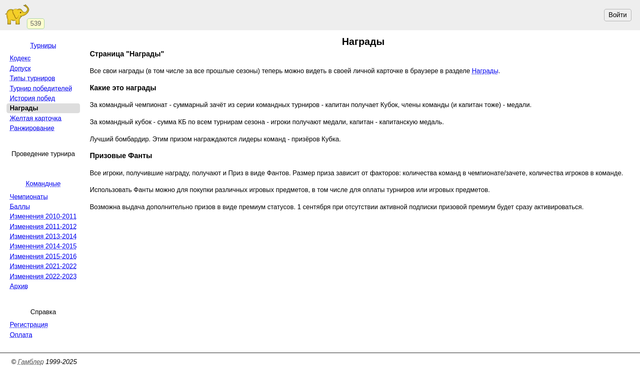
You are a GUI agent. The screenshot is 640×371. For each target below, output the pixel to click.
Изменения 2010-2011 (43, 216)
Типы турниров (32, 78)
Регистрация (29, 324)
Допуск (20, 68)
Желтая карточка (36, 118)
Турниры (43, 45)
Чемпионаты (29, 196)
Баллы (20, 206)
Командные (43, 183)
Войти (618, 14)
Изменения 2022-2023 (43, 276)
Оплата (21, 334)
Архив (19, 286)
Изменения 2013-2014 (43, 236)
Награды (485, 70)
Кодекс (20, 58)
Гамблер (31, 361)
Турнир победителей (41, 88)
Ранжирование (32, 128)
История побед (32, 98)
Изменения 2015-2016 (43, 256)
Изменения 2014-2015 (43, 246)
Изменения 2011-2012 (43, 226)
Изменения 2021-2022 (43, 266)
